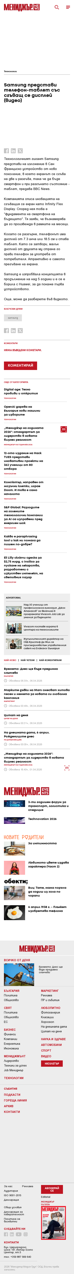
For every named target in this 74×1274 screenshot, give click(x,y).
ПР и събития (50, 1000)
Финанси (10, 1034)
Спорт (46, 1050)
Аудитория (11, 1191)
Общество (11, 1000)
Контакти (12, 1111)
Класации (47, 1017)
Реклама (46, 995)
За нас (8, 1186)
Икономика (11, 1048)
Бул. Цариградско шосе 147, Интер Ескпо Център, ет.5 (18, 1250)
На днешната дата (54, 1026)
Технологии (10, 72)
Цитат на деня (51, 1031)
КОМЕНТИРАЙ (20, 365)
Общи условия (13, 1207)
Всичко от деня (17, 960)
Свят (8, 1007)
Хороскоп (47, 1022)
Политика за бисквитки (12, 1220)
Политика (10, 995)
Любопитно (50, 1007)
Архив (8, 1106)
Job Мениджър (13, 1070)
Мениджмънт (15, 1056)
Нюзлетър (52, 1064)
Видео (46, 1056)
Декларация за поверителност (14, 1213)
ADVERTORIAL (13, 598)
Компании (10, 1039)
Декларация (11, 1200)
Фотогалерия (50, 1012)
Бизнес (10, 1029)
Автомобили (51, 1044)
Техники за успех (15, 1065)
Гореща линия (15, 1100)
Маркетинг (50, 990)
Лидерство (11, 1060)
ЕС (6, 1022)
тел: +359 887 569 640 (17, 1257)
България (11, 990)
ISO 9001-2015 (12, 1195)
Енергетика (12, 1043)
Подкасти (12, 1094)
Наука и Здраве (53, 1039)
